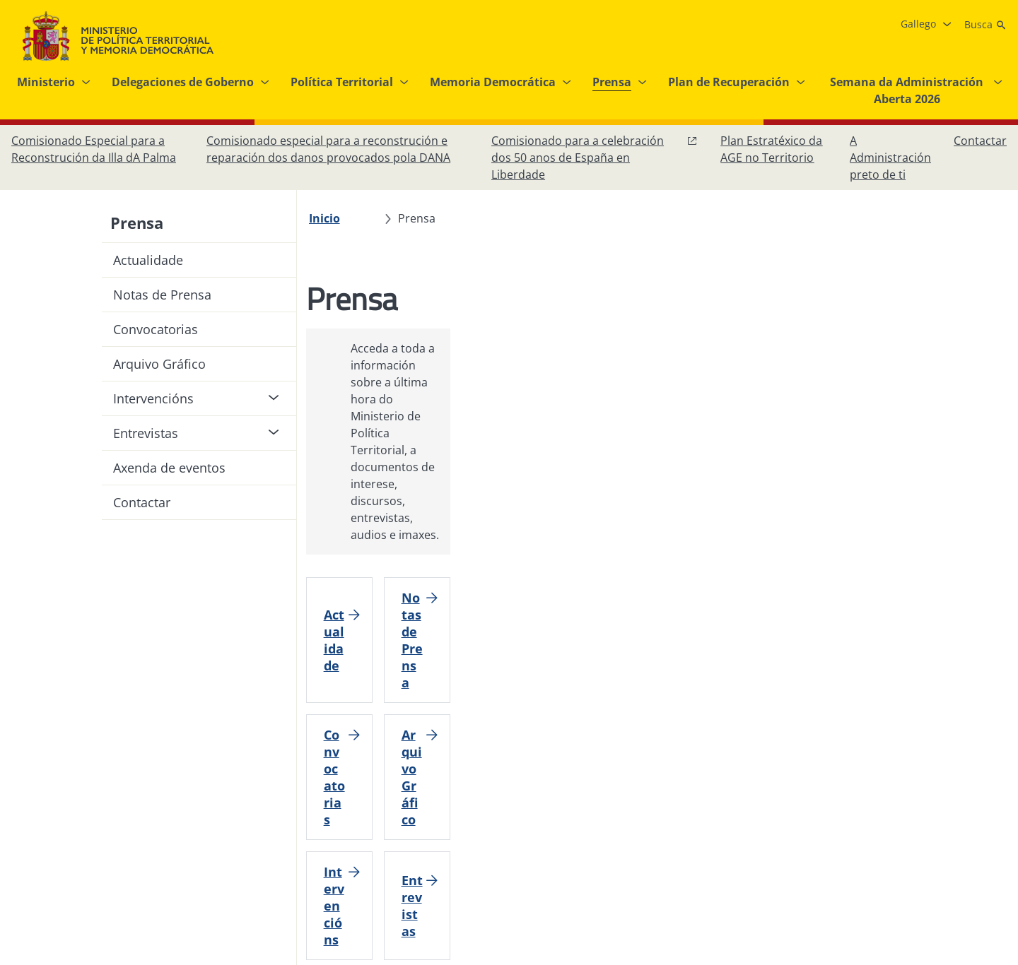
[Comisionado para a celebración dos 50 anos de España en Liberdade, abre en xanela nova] (594, 157)
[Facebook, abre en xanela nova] (879, 826)
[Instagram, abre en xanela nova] (907, 826)
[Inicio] (332, 218)
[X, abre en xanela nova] (936, 826)
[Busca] (985, 24)
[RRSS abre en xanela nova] (992, 826)
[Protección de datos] (463, 826)
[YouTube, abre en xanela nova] (964, 826)
